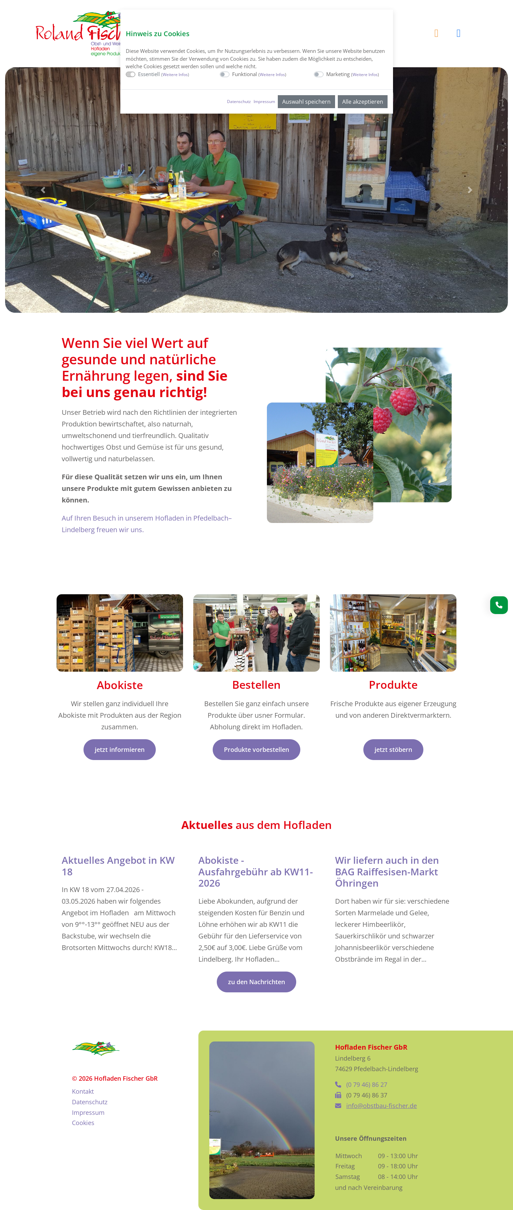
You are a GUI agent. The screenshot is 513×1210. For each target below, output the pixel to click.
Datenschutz (239, 101)
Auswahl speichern (306, 101)
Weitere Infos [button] (175, 74)
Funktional (259, 74)
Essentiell (163, 74)
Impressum (264, 101)
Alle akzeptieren (362, 101)
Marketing (352, 74)
